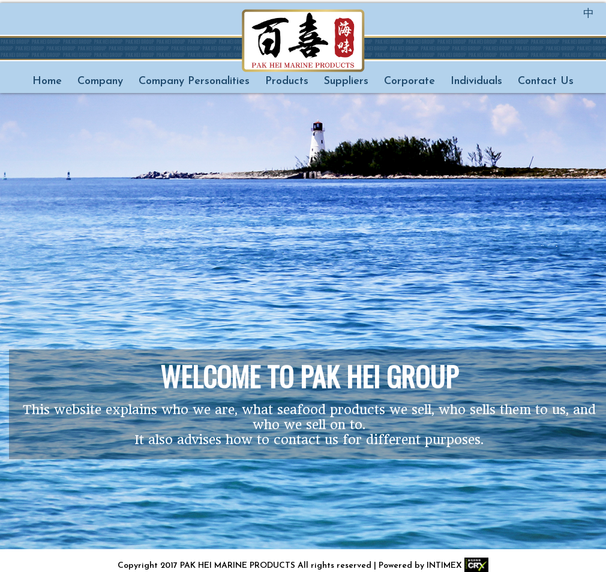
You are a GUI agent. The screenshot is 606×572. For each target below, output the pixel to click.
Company (100, 81)
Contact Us (546, 81)
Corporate (409, 81)
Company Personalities (194, 81)
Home (47, 81)
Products (286, 81)
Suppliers (346, 81)
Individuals (476, 81)
